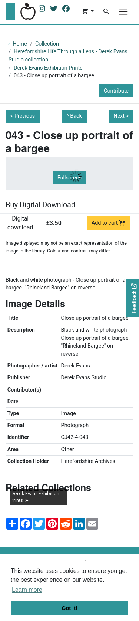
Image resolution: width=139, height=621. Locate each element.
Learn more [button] (27, 590)
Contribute (116, 91)
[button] (87, 11)
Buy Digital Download (40, 204)
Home (20, 44)
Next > (121, 116)
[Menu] (123, 12)
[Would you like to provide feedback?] (132, 298)
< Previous (22, 116)
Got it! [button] (69, 608)
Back (76, 116)
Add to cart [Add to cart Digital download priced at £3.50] (108, 223)
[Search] (106, 11)
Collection (47, 44)
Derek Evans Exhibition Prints (48, 68)
